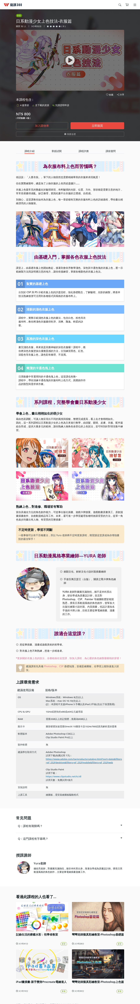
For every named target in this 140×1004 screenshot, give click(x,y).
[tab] (29, 151)
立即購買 (97, 125)
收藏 (109, 94)
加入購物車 (42, 125)
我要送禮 (70, 134)
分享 (120, 94)
